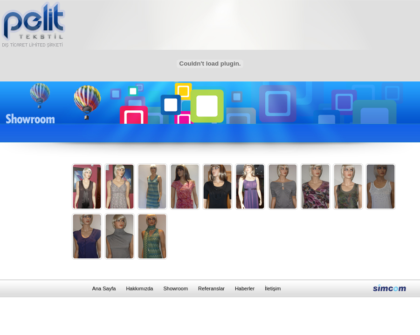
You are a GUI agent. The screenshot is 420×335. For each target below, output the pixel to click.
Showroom (175, 288)
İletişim (273, 288)
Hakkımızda (139, 288)
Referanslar (211, 288)
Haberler (245, 288)
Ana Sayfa (104, 288)
